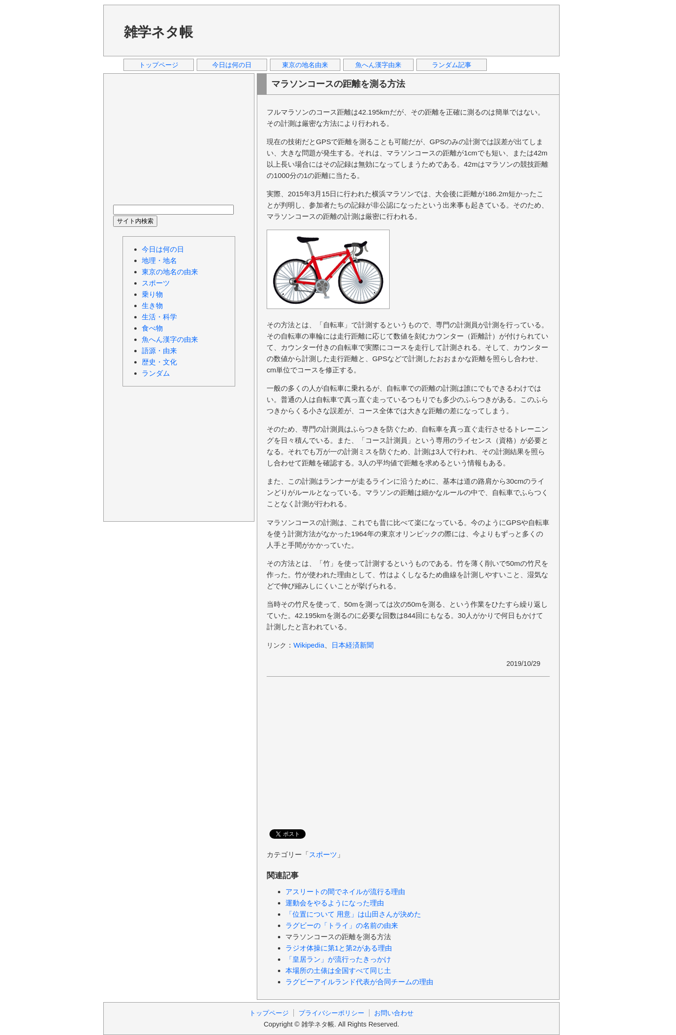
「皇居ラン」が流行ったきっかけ (338, 959)
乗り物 (152, 294)
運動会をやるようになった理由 (334, 903)
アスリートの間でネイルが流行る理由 (345, 892)
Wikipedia (308, 645)
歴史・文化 (159, 362)
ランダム (156, 373)
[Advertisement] (380, 30)
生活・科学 (159, 317)
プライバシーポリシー (331, 1013)
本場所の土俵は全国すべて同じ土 (338, 970)
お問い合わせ (394, 1013)
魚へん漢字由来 (378, 65)
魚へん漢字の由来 (170, 339)
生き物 (152, 305)
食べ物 (152, 328)
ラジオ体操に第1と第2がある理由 (338, 948)
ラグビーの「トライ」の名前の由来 (341, 925)
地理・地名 (159, 260)
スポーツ (323, 854)
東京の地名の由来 (170, 272)
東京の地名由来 (305, 65)
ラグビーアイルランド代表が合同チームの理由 (359, 982)
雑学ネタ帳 (158, 31)
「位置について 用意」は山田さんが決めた (353, 914)
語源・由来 (159, 351)
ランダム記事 (451, 65)
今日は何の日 (232, 65)
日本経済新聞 (352, 645)
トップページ (158, 65)
